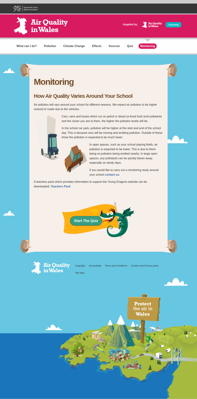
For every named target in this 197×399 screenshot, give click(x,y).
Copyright (80, 265)
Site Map (79, 272)
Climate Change (74, 46)
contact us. (112, 174)
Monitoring (147, 46)
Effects (96, 46)
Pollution (50, 46)
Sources (114, 46)
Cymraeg (173, 24)
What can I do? (27, 46)
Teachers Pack (61, 186)
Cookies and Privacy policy (144, 265)
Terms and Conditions (116, 265)
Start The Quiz (86, 221)
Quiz (130, 46)
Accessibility (95, 265)
